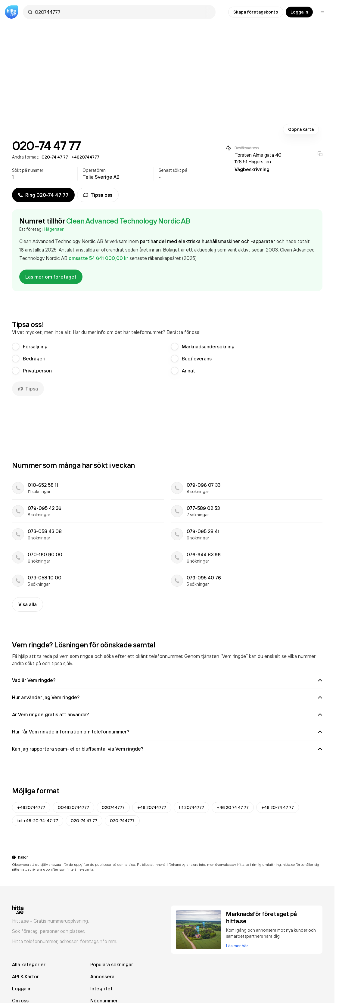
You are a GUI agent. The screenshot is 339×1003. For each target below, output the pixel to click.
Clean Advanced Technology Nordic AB (128, 220)
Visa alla (27, 604)
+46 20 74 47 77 (233, 807)
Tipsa (28, 389)
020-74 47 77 (84, 820)
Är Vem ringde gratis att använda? (167, 714)
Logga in (299, 12)
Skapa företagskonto (255, 12)
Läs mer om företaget (50, 277)
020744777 (113, 807)
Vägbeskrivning (252, 169)
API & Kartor (25, 977)
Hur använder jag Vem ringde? (167, 697)
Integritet (101, 989)
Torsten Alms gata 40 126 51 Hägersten (258, 158)
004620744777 (73, 807)
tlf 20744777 (191, 807)
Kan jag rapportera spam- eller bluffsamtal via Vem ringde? (167, 749)
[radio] (15, 346)
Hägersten (54, 229)
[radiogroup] (167, 358)
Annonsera (102, 977)
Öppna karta (301, 129)
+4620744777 (31, 807)
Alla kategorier (28, 964)
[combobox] (122, 12)
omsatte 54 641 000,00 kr (99, 258)
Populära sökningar (111, 964)
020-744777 (122, 820)
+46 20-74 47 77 (277, 807)
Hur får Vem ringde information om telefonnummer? (167, 732)
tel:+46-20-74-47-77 (37, 820)
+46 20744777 (151, 807)
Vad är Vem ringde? (167, 680)
